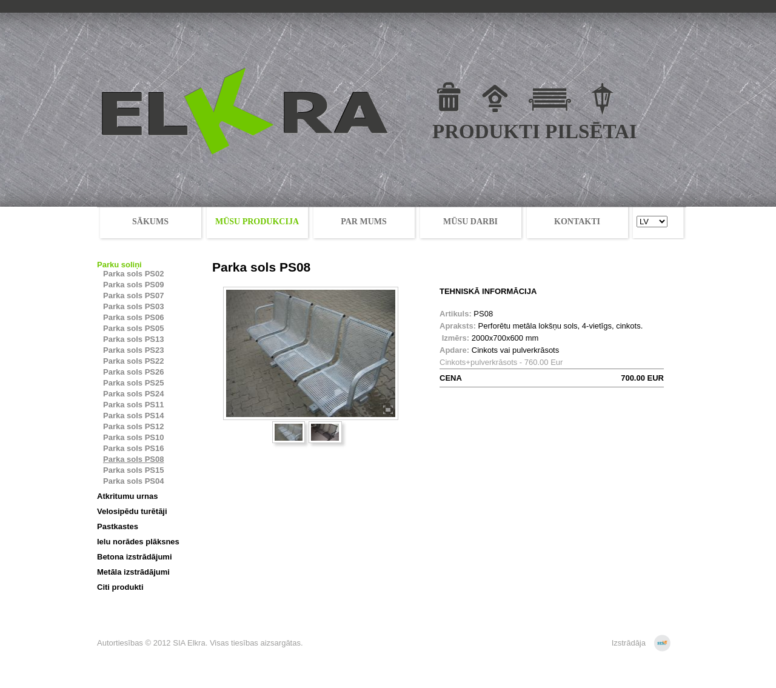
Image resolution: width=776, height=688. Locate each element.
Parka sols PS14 (133, 415)
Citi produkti (120, 587)
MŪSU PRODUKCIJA (257, 221)
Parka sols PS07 (133, 295)
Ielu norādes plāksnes (138, 541)
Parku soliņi (119, 264)
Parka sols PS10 (133, 437)
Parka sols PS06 (133, 317)
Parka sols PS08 (133, 459)
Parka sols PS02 (133, 273)
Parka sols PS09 (133, 284)
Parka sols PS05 (133, 328)
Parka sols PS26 (133, 371)
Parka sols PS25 (133, 382)
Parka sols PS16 (133, 448)
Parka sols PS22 (133, 361)
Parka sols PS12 (133, 426)
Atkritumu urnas (127, 496)
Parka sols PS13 (133, 339)
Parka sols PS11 (133, 404)
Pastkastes (117, 526)
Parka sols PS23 (133, 350)
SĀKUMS (150, 221)
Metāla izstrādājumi (133, 571)
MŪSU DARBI (470, 221)
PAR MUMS (364, 221)
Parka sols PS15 (133, 470)
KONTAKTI (577, 221)
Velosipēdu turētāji (132, 511)
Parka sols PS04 (133, 481)
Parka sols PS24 (133, 393)
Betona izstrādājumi (134, 556)
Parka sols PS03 (133, 306)
